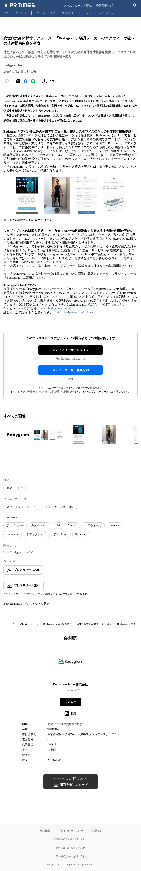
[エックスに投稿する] (18, 81)
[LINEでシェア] (33, 81)
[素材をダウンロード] (44, 81)
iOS (58, 525)
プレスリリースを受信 (77, 5)
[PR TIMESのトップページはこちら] (22, 5)
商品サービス (15, 488)
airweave (114, 525)
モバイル (39, 13)
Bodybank (81, 534)
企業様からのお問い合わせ (70, 847)
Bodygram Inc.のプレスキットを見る (26, 603)
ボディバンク (59, 534)
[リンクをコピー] (52, 81)
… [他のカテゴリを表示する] (121, 12)
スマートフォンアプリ (21, 506)
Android (72, 525)
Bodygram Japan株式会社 (57, 623)
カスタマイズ (39, 525)
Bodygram (13, 534)
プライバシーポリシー (70, 830)
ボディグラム (34, 534)
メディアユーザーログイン (70, 350)
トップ (10, 623)
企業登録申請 (104, 5)
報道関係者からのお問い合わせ (70, 839)
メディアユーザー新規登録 (70, 370)
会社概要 (45, 830)
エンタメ (67, 13)
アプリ (53, 13)
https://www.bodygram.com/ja (64, 724)
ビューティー (86, 13)
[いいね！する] (6, 81)
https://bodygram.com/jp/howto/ (76, 312)
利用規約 (96, 830)
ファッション (107, 13)
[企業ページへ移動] (70, 663)
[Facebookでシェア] (25, 81)
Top (5, 13)
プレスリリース (28, 623)
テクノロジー (21, 13)
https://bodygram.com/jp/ (55, 308)
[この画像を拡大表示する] (17, 434)
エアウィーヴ (93, 525)
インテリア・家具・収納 (58, 506)
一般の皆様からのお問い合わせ (70, 856)
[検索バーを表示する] (135, 5)
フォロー (70, 701)
